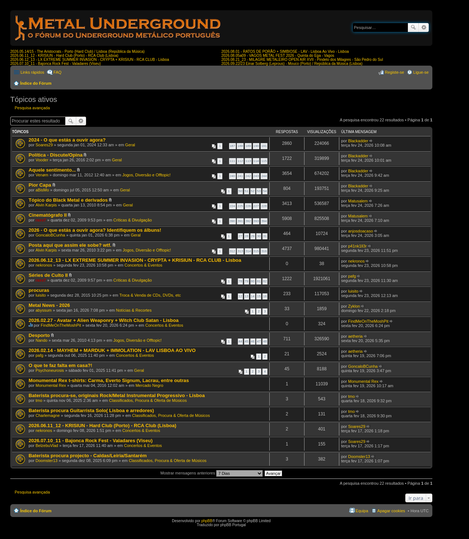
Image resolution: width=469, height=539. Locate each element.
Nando (41, 340)
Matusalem (358, 201)
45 (246, 341)
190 (256, 146)
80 (253, 281)
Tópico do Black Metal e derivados (68, 200)
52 (253, 191)
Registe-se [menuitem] (394, 72)
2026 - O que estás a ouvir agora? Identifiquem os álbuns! (95, 230)
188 (240, 146)
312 (232, 251)
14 (253, 296)
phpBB (206, 521)
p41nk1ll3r (357, 246)
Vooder (42, 160)
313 (240, 251)
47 (259, 341)
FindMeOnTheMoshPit (61, 325)
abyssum (44, 310)
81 (259, 281)
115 (264, 161)
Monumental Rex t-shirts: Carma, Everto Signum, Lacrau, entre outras (109, 380)
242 (248, 176)
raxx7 (41, 220)
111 (232, 161)
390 (232, 221)
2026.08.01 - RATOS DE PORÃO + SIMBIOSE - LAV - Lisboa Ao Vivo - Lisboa (285, 52)
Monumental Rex (51, 385)
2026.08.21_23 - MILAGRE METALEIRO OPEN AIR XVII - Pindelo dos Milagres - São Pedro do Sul (302, 60)
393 (256, 221)
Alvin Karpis (46, 205)
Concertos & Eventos (143, 265)
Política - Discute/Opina (55, 155)
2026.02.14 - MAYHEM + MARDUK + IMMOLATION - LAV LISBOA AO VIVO (112, 350)
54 (265, 191)
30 (259, 236)
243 (256, 176)
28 (246, 236)
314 (248, 251)
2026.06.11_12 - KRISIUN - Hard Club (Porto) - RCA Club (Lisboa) (64, 56)
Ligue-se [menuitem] (421, 72)
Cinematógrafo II (48, 215)
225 (240, 206)
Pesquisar (413, 27)
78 (240, 281)
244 (264, 176)
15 (259, 296)
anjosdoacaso (360, 231)
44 (240, 341)
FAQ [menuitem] (57, 72)
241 (240, 176)
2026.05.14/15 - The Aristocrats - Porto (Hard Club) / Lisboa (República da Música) (77, 52)
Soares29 (44, 145)
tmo (39, 400)
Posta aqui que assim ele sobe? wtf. (70, 245)
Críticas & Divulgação (132, 220)
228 (264, 206)
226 (248, 206)
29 (253, 236)
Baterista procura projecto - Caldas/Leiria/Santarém (88, 455)
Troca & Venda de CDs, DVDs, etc (150, 295)
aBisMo (42, 190)
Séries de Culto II (48, 275)
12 (240, 296)
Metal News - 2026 (49, 305)
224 (232, 206)
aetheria (355, 336)
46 (253, 341)
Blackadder (358, 141)
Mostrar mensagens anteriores (211, 473)
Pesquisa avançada (424, 27)
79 (246, 281)
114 (256, 161)
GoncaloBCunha (50, 235)
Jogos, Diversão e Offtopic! (146, 175)
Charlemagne (48, 415)
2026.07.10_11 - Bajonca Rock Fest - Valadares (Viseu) (55, 64)
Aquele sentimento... (52, 170)
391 (240, 221)
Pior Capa (40, 185)
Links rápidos (32, 72)
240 (232, 176)
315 (256, 251)
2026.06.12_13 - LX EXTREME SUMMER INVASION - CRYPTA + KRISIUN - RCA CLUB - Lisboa (89, 60)
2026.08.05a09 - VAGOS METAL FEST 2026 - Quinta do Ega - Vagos (277, 56)
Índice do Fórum (36, 83)
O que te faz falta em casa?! (60, 365)
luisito (41, 295)
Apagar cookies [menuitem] (391, 511)
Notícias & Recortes (134, 310)
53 (259, 191)
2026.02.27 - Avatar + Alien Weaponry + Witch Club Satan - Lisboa (103, 320)
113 (248, 161)
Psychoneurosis (50, 370)
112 (240, 161)
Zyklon (354, 306)
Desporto (39, 335)
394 (264, 221)
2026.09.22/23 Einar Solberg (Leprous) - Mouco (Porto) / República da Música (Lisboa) (291, 64)
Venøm (42, 175)
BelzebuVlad (47, 445)
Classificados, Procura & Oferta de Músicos (148, 400)
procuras (39, 290)
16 (265, 296)
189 (248, 146)
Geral (130, 145)
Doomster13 (47, 460)
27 (240, 236)
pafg (352, 276)
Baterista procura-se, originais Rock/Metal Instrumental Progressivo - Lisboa (117, 395)
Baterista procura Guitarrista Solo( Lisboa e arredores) (91, 410)
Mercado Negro (149, 385)
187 (232, 146)
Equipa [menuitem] (362, 511)
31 (265, 236)
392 (248, 221)
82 (265, 281)
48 (265, 341)
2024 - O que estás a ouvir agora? (67, 140)
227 (256, 206)
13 (246, 296)
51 (246, 191)
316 (264, 251)
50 (240, 191)
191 (264, 146)
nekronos (44, 265)
